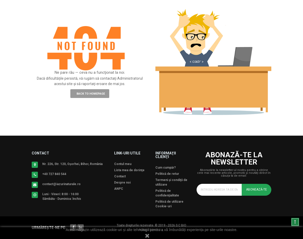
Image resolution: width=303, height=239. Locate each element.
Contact (120, 176)
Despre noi (122, 182)
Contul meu (122, 164)
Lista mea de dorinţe (129, 170)
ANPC (118, 189)
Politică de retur (167, 174)
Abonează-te (256, 189)
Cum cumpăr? (165, 167)
